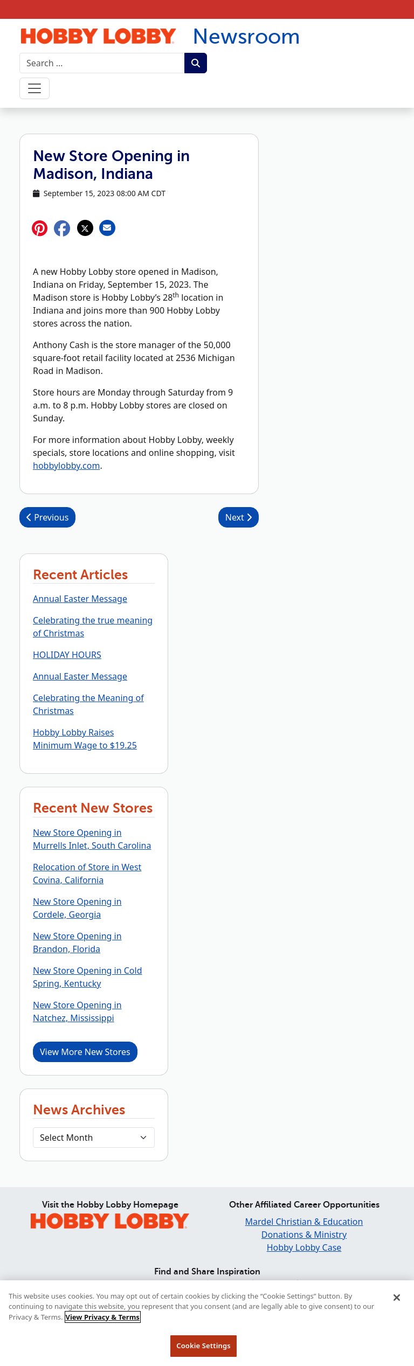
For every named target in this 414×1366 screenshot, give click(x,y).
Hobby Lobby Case (304, 1247)
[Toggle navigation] (34, 88)
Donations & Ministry (304, 1234)
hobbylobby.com (66, 465)
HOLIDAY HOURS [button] (67, 655)
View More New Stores (85, 1052)
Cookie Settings (203, 1351)
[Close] (397, 1303)
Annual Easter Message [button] (80, 599)
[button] (62, 228)
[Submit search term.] (195, 63)
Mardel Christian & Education (304, 1222)
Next (238, 517)
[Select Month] (94, 1137)
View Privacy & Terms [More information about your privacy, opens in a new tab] (103, 1322)
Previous (47, 517)
